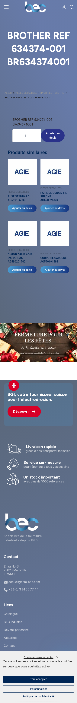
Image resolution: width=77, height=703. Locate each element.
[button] (68, 333)
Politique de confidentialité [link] (38, 696)
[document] (38, 351)
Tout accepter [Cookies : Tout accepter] (38, 679)
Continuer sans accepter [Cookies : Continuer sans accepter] (38, 657)
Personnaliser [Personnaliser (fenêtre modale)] (38, 688)
